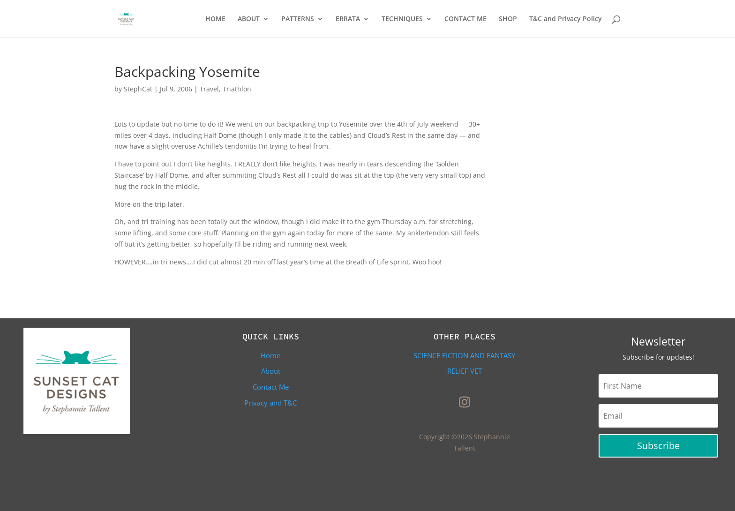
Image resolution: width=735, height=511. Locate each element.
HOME (215, 19)
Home (270, 355)
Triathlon (237, 88)
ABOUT (249, 19)
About (270, 371)
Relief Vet (464, 371)
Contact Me (271, 386)
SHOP (508, 19)
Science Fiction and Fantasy (464, 355)
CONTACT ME (465, 19)
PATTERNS (297, 19)
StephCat (138, 88)
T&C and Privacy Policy (565, 19)
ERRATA (348, 19)
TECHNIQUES (402, 19)
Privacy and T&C (270, 402)
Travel (209, 88)
